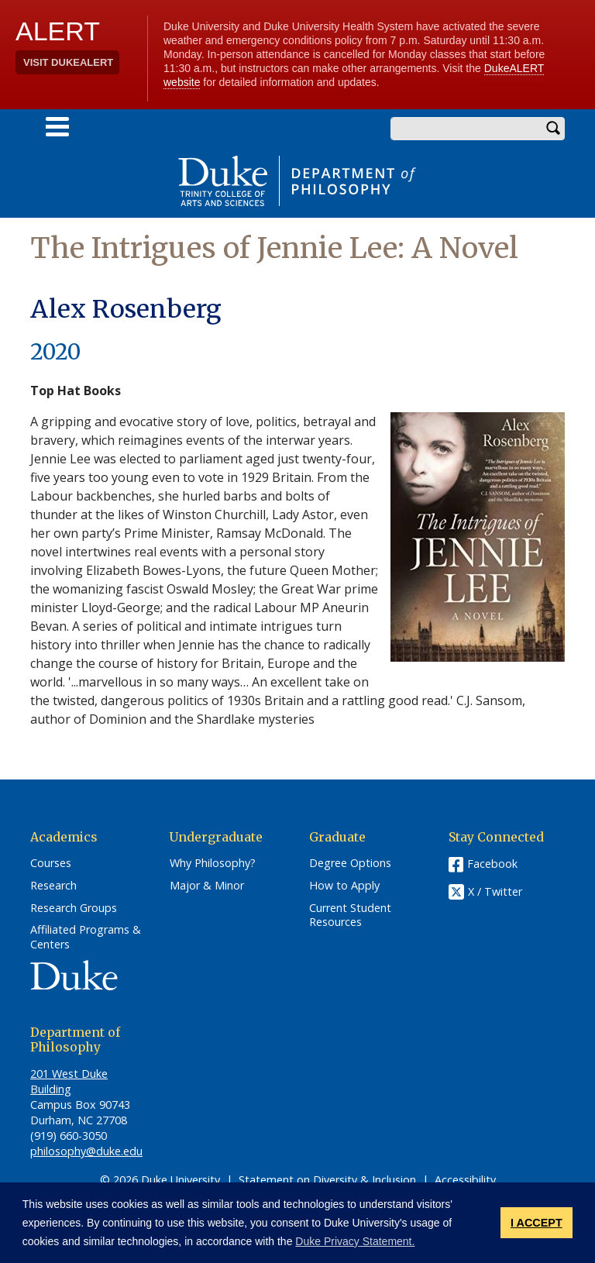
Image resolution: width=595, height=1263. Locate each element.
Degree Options (350, 863)
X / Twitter (495, 891)
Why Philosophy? (213, 863)
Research (53, 886)
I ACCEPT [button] (536, 1223)
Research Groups (73, 908)
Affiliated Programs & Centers (85, 937)
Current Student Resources (350, 915)
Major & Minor (207, 886)
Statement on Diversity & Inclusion (327, 1179)
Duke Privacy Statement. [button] (354, 1241)
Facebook (492, 863)
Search (553, 128)
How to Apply (344, 886)
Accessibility (465, 1179)
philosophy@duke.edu (86, 1151)
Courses (50, 863)
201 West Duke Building (69, 1081)
